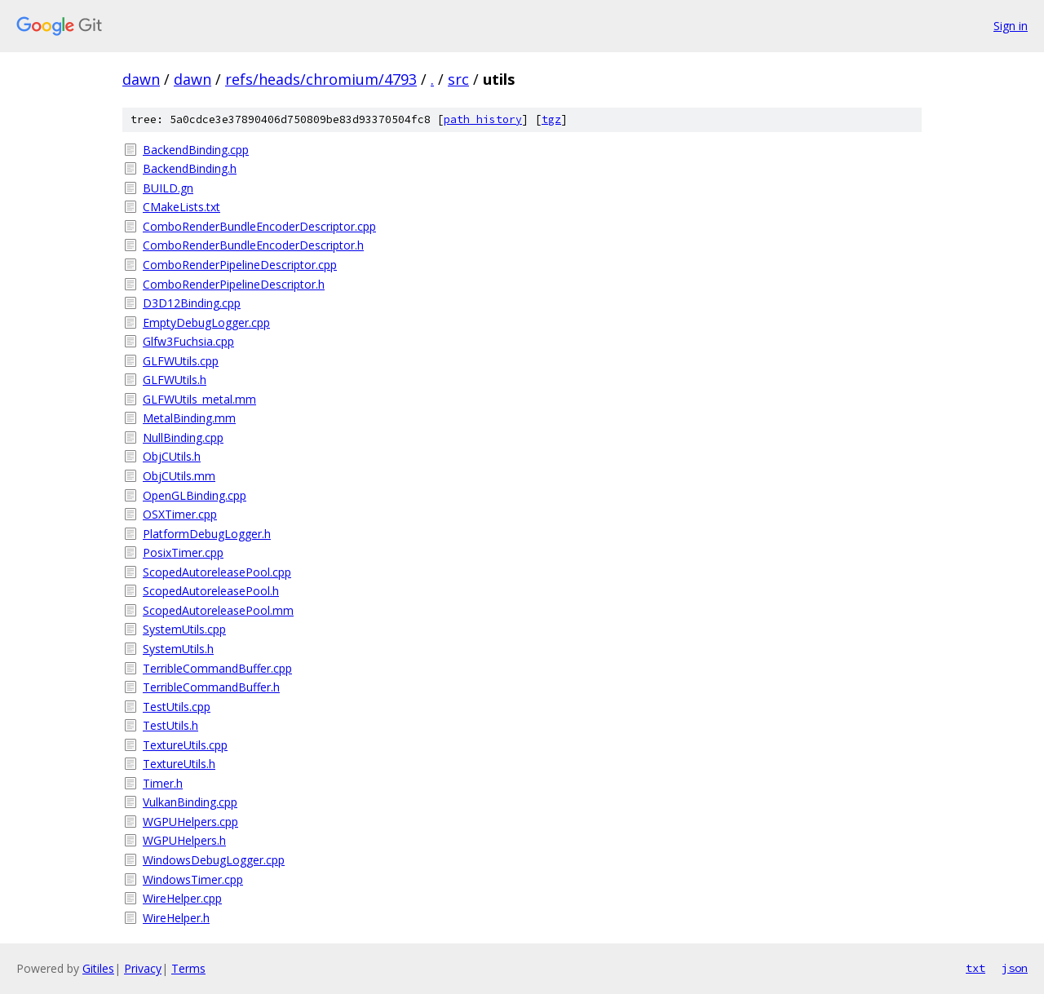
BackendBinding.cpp (196, 149)
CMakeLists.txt (181, 206)
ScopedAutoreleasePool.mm (218, 610)
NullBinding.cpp (183, 437)
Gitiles (98, 968)
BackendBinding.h (190, 168)
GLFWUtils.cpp (181, 361)
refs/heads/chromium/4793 (321, 79)
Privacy (142, 968)
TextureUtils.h (179, 763)
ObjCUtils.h (172, 456)
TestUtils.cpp (176, 706)
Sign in (1010, 25)
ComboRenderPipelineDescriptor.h (234, 284)
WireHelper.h (176, 918)
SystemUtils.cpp (184, 629)
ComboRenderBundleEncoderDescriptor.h (253, 245)
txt (975, 968)
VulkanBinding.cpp (190, 802)
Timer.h (163, 783)
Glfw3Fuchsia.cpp (188, 341)
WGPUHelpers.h (184, 840)
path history (483, 119)
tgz (551, 119)
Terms (188, 968)
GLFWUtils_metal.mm (199, 399)
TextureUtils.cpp (185, 745)
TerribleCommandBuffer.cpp (217, 668)
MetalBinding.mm (189, 418)
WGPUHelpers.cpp (190, 821)
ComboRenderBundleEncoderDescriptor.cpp (259, 226)
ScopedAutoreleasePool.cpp (217, 572)
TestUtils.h (170, 725)
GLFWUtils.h (174, 379)
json (1015, 968)
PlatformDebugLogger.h (207, 533)
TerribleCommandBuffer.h (211, 687)
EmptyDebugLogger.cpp (206, 322)
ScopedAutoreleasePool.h (211, 591)
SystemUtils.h (178, 648)
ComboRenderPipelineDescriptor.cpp (240, 264)
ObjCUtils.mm (179, 476)
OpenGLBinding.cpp (194, 495)
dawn (141, 79)
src (458, 79)
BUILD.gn (168, 188)
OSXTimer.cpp (180, 514)
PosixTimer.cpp (183, 552)
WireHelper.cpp (182, 898)
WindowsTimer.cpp (193, 879)
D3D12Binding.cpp (192, 303)
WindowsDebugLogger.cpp (214, 860)
